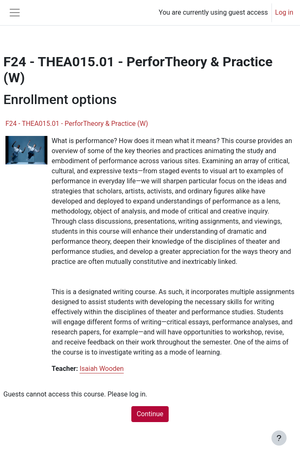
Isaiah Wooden (102, 369)
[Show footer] (279, 438)
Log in (284, 12)
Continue (150, 414)
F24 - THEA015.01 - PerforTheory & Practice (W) (76, 124)
